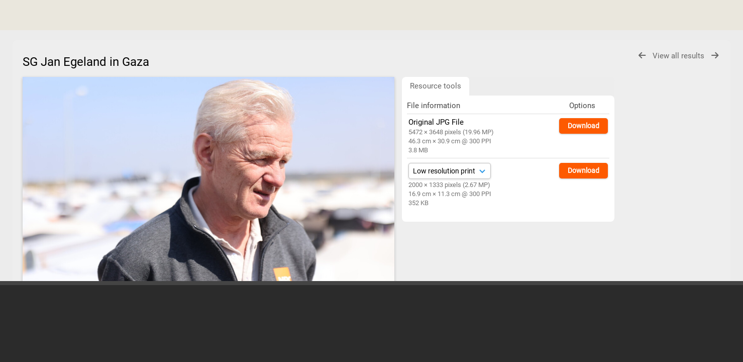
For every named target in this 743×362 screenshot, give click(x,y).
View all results (679, 55)
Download (583, 126)
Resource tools (435, 85)
